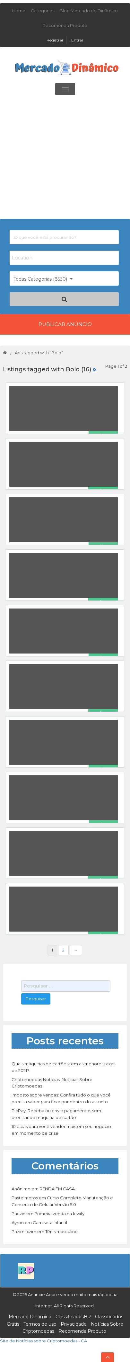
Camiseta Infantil (50, 1222)
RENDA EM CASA (57, 1188)
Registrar (56, 40)
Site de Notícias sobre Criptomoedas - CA (43, 1340)
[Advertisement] (65, 158)
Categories (42, 10)
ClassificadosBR (73, 1317)
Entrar (77, 40)
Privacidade (74, 1324)
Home (18, 10)
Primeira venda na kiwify (59, 1213)
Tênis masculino (61, 1231)
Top (107, 1357)
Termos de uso (39, 1324)
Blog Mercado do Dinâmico (89, 10)
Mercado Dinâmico (30, 1317)
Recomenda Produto (65, 25)
